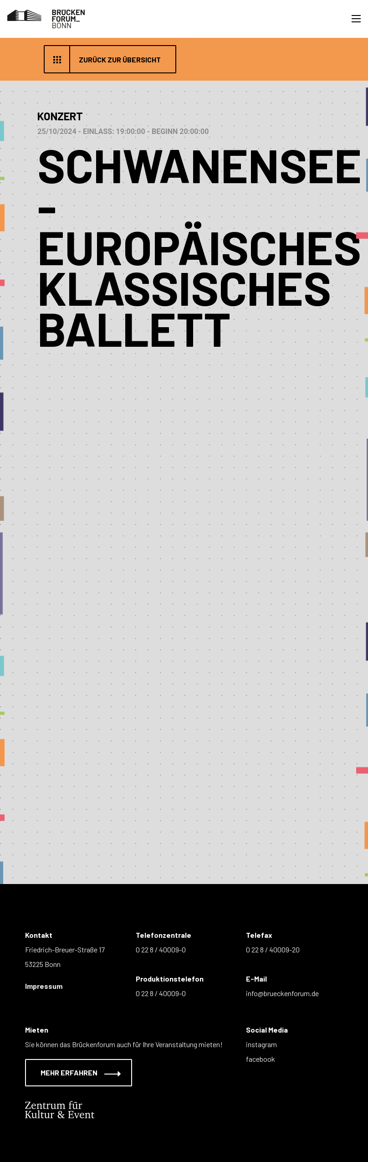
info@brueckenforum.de (282, 993)
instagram (261, 1044)
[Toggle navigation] (356, 18)
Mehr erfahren (75, 1072)
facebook (260, 1058)
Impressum (43, 986)
